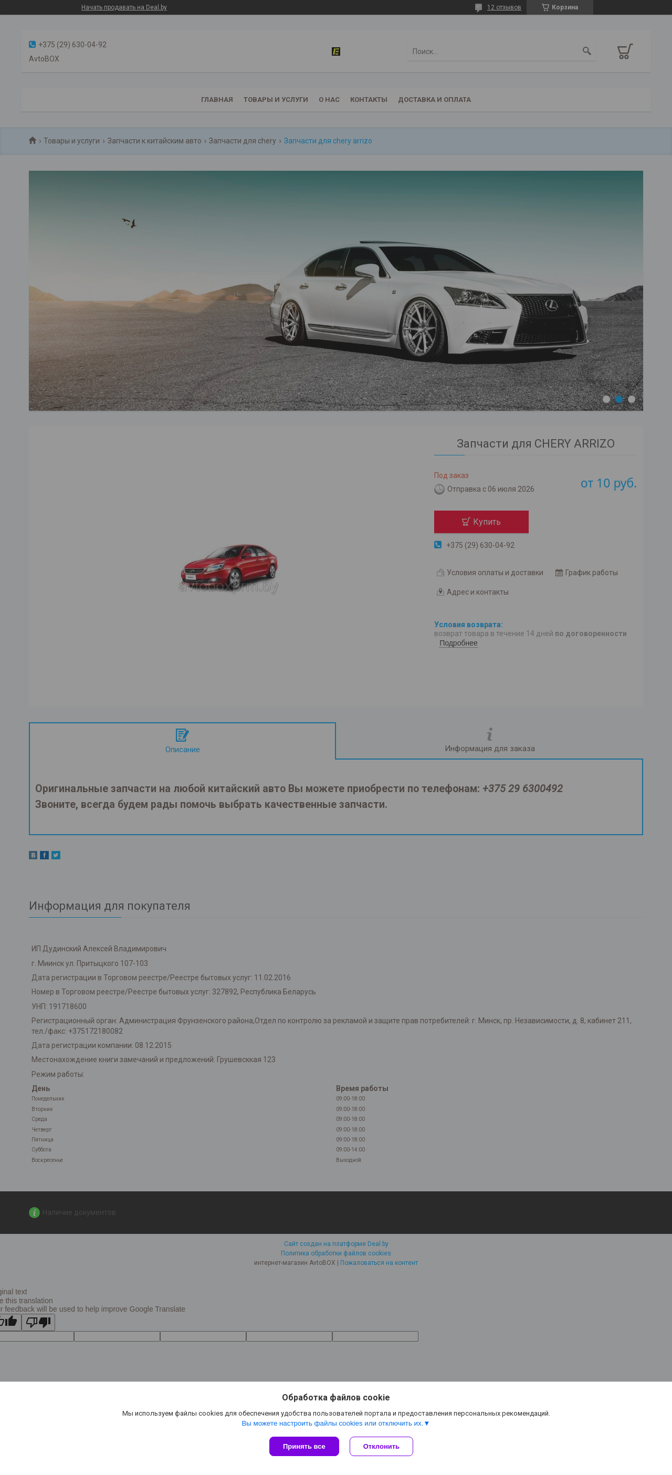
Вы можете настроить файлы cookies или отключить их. (332, 1423)
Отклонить (381, 1446)
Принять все (304, 1446)
